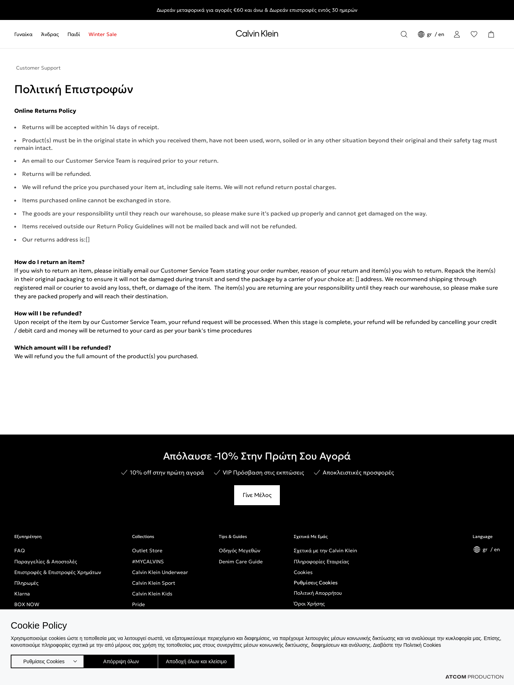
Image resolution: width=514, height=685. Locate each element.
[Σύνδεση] (456, 34)
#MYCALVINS (148, 561)
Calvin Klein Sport (153, 583)
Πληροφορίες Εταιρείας (321, 561)
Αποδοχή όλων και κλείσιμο (207, 660)
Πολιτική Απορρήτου (318, 593)
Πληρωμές (26, 583)
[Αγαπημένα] (474, 34)
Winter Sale (103, 34)
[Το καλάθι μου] (491, 34)
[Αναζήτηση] (404, 34)
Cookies (303, 572)
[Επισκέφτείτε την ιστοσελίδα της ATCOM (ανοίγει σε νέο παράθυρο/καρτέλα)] (474, 677)
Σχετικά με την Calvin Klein (325, 550)
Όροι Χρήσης (309, 603)
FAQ (19, 550)
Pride (138, 604)
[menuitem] (25, 34)
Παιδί (73, 34)
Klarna (22, 593)
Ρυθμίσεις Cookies (316, 582)
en (441, 34)
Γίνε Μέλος (257, 494)
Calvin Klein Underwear (160, 572)
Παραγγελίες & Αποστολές (45, 561)
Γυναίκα (23, 34)
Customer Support (38, 68)
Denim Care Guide (241, 561)
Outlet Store (147, 550)
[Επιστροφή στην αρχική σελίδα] (257, 35)
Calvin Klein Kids (152, 593)
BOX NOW (26, 604)
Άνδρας (50, 34)
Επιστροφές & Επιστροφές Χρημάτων (57, 572)
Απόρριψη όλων (124, 660)
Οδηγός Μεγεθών (239, 550)
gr (430, 34)
